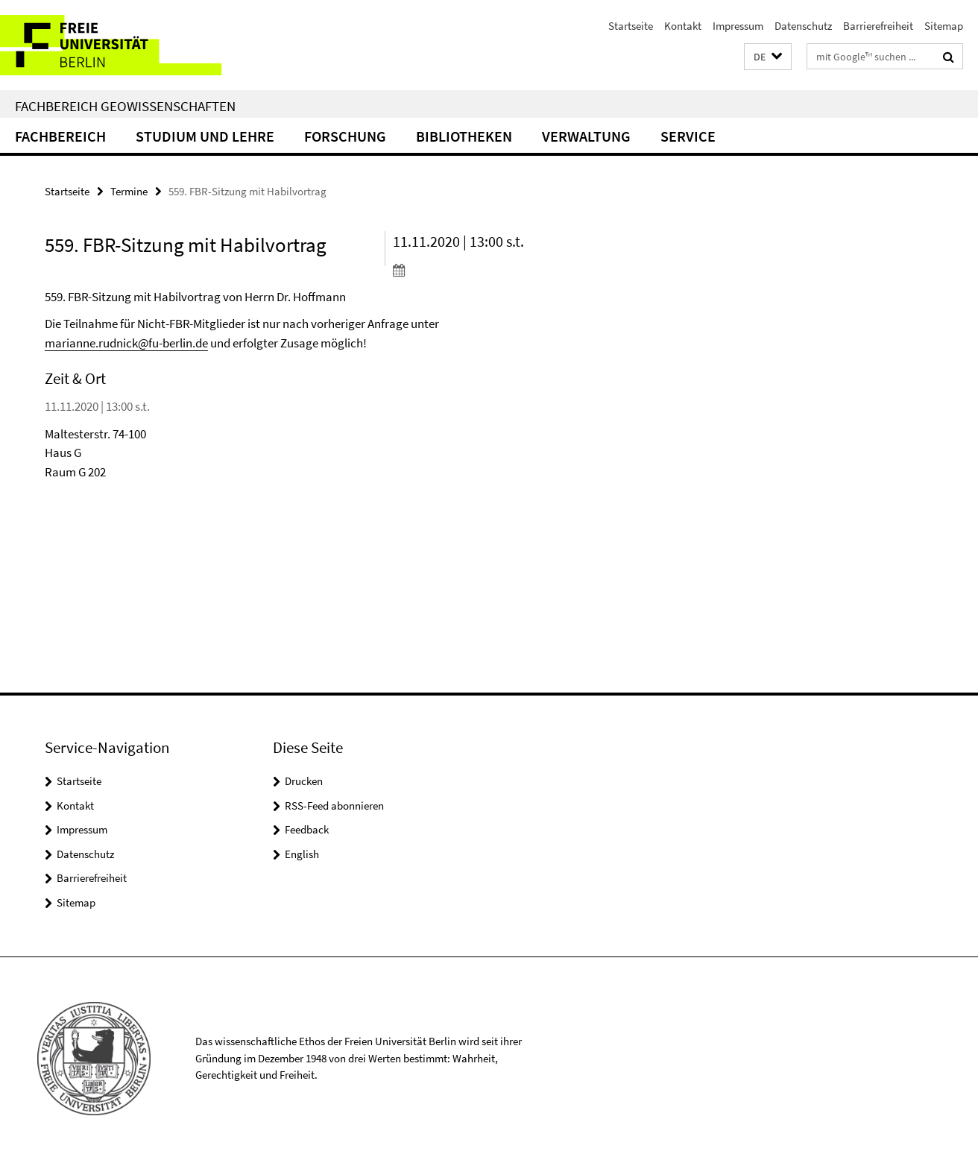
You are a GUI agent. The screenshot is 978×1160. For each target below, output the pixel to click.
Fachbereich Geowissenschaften (125, 106)
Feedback (307, 829)
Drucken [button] (304, 781)
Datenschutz (803, 26)
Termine (129, 191)
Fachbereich (60, 136)
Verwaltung (586, 136)
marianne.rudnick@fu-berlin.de (126, 343)
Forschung (345, 136)
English (302, 854)
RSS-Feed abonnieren (334, 805)
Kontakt (682, 26)
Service (688, 136)
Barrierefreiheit (878, 26)
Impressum (738, 26)
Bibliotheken (464, 136)
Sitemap (943, 26)
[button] (768, 57)
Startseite (630, 26)
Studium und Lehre (205, 136)
